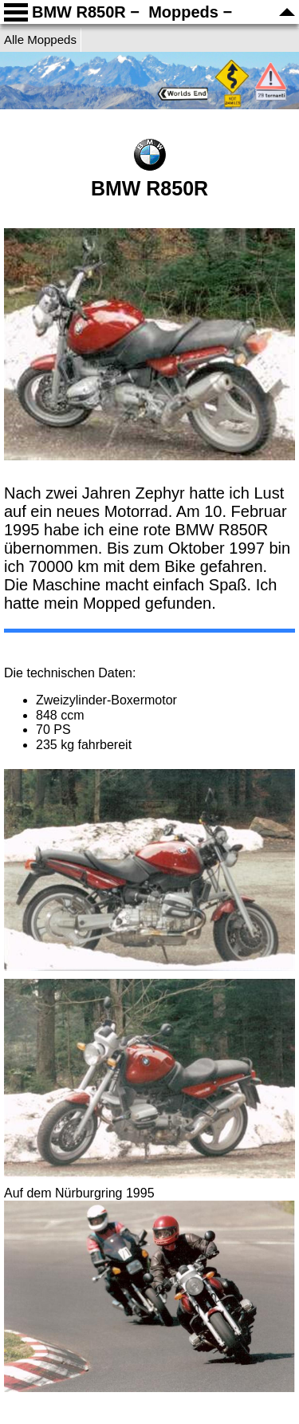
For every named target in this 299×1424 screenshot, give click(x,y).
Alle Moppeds (40, 39)
